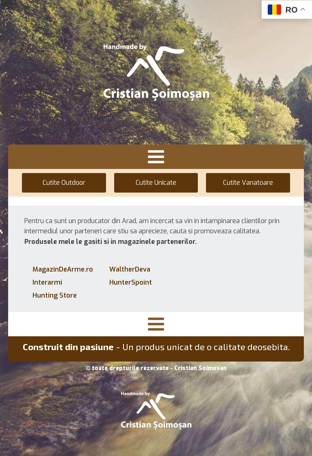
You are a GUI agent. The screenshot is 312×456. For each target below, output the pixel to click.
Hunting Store (54, 295)
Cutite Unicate (156, 182)
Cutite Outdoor (64, 182)
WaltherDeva (129, 269)
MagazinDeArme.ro (62, 269)
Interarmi (47, 282)
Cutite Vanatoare (248, 182)
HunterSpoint (130, 282)
